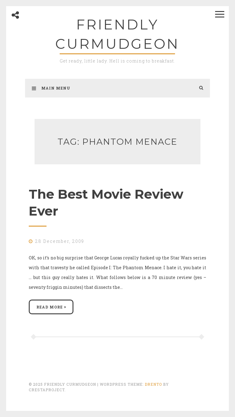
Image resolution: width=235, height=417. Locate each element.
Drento (153, 384)
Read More (49, 306)
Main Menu (51, 88)
